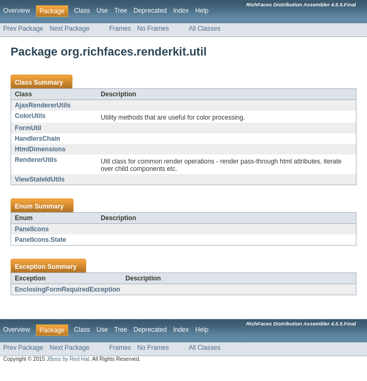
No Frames (153, 28)
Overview (16, 10)
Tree (120, 10)
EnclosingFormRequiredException (67, 289)
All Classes (205, 28)
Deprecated (150, 10)
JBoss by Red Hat (68, 359)
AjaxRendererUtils (42, 105)
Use (102, 10)
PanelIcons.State (40, 239)
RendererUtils (36, 160)
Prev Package (23, 28)
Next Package (70, 28)
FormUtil (28, 128)
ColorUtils (30, 116)
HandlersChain (37, 138)
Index (181, 10)
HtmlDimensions (40, 149)
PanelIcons (32, 229)
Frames (120, 28)
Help (201, 10)
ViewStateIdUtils (40, 179)
